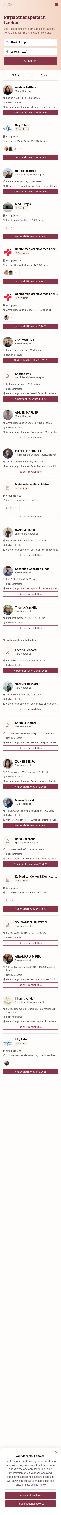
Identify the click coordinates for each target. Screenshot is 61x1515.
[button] (56, 1452)
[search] (30, 42)
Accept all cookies (30, 1495)
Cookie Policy (38, 1484)
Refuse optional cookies (30, 1503)
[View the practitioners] (30, 149)
